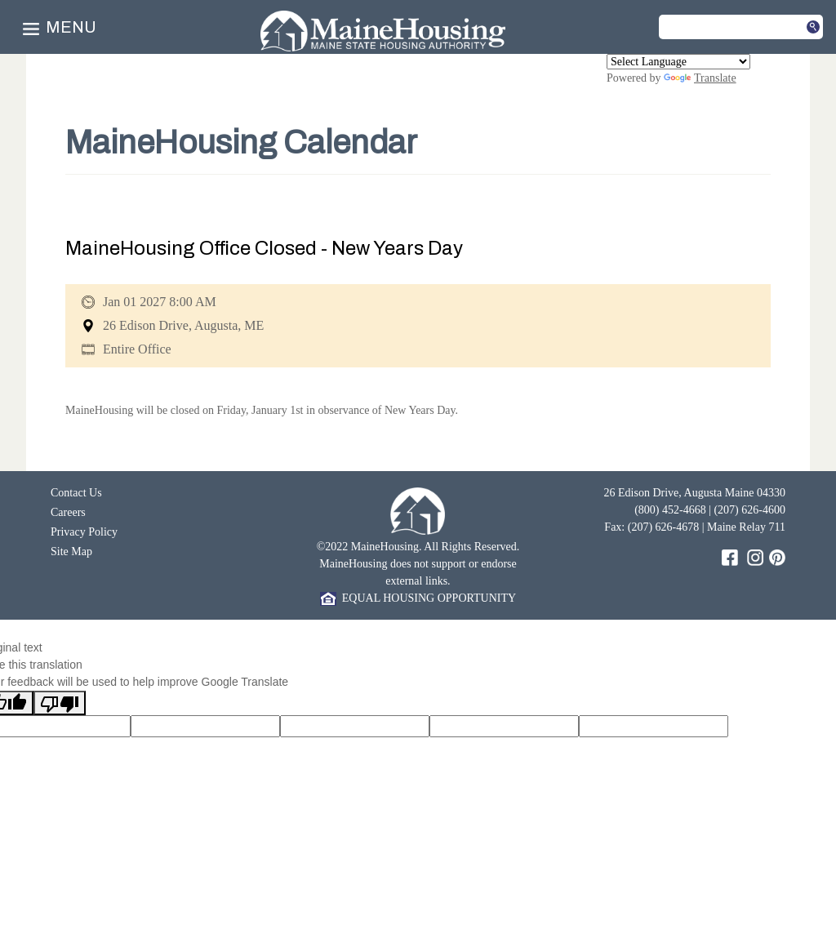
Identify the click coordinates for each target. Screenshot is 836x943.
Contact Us (76, 493)
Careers (68, 512)
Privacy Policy (84, 532)
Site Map (71, 551)
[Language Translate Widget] (678, 61)
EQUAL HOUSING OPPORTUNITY (418, 598)
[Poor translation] (59, 703)
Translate (700, 78)
